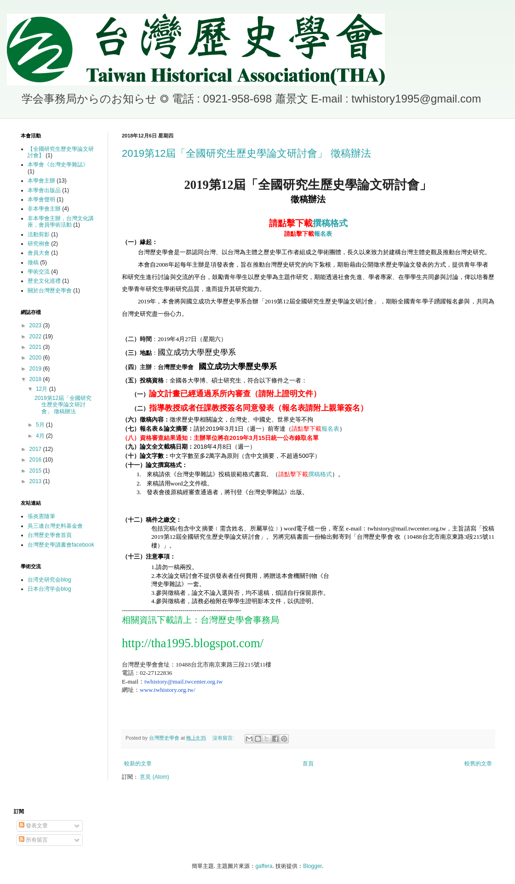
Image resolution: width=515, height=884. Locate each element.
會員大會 (39, 253)
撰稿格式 (308, 223)
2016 (36, 459)
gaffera (263, 866)
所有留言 (33, 840)
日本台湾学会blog (49, 589)
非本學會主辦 (44, 208)
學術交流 (39, 271)
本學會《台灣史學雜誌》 (58, 164)
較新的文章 (138, 763)
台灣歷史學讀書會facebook (61, 545)
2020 (36, 357)
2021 (36, 347)
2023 (36, 325)
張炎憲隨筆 (41, 516)
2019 (36, 368)
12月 (42, 389)
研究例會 (39, 243)
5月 (41, 425)
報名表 (308, 233)
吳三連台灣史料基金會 (55, 526)
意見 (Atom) (154, 777)
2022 (36, 336)
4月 (41, 436)
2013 (36, 481)
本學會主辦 (41, 180)
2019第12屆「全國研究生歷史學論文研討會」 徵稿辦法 (246, 153)
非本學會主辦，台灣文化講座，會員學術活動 (61, 221)
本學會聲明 (41, 199)
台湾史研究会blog (49, 579)
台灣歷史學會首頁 (50, 535)
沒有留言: (223, 738)
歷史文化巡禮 (44, 281)
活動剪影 (39, 234)
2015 (36, 471)
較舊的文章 (478, 763)
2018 (36, 379)
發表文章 (33, 825)
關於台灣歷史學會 (50, 290)
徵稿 (33, 262)
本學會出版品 (44, 190)
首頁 (308, 763)
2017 (36, 449)
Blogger (312, 866)
